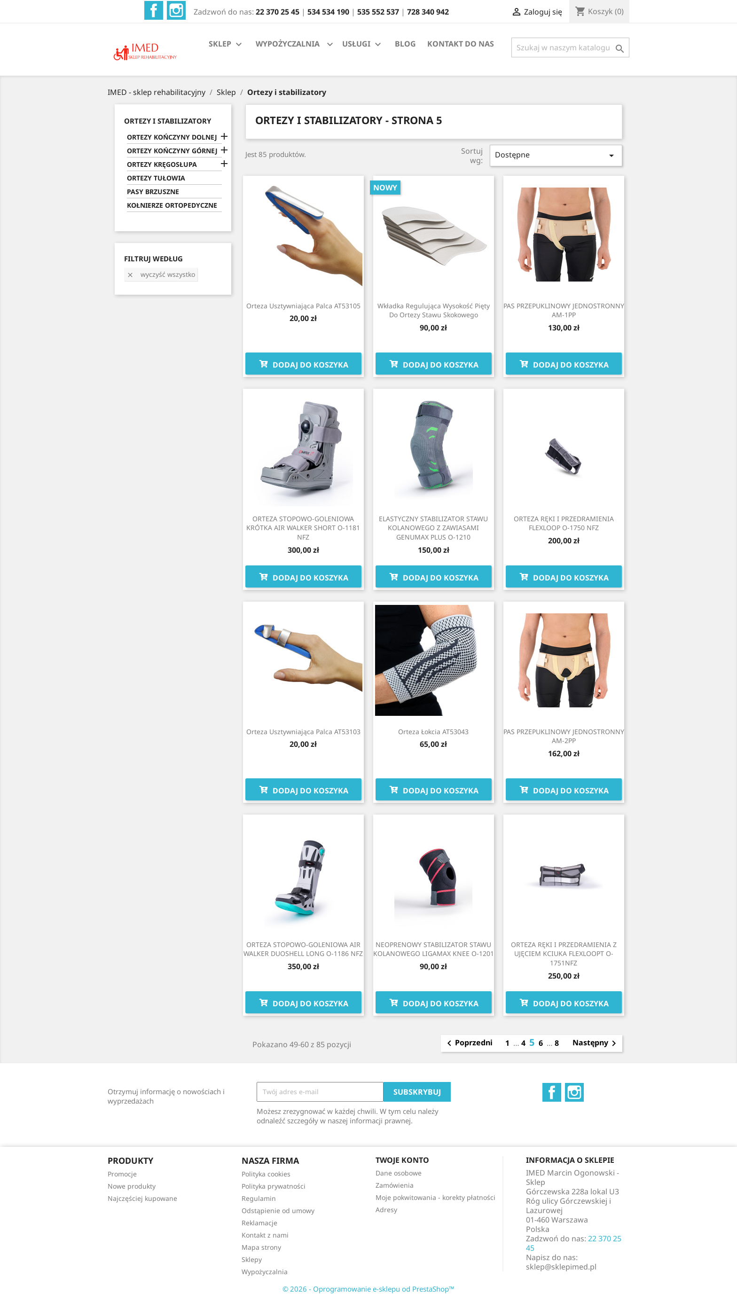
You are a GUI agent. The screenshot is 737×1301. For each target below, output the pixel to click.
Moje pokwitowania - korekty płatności (435, 1197)
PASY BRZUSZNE (153, 191)
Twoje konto (402, 1160)
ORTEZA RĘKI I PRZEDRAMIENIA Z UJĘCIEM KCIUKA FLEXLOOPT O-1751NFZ (564, 954)
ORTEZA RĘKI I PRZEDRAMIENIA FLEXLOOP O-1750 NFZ (564, 523)
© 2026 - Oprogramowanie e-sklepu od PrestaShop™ (368, 1288)
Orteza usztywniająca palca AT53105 (303, 305)
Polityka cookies (266, 1173)
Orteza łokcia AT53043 (433, 731)
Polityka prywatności (274, 1186)
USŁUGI (363, 44)
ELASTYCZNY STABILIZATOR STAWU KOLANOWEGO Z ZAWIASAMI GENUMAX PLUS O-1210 (433, 528)
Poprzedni (468, 1043)
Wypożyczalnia (265, 1271)
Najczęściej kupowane (142, 1198)
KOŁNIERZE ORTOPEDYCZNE (172, 205)
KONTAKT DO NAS (460, 44)
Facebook (153, 10)
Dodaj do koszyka (303, 364)
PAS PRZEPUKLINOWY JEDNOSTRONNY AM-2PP (563, 736)
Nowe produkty (132, 1186)
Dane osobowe (399, 1172)
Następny (595, 1043)
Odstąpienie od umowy (278, 1210)
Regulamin (259, 1198)
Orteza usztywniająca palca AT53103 (303, 731)
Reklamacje (259, 1222)
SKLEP (226, 44)
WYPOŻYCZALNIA (288, 44)
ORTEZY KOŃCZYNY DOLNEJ (172, 137)
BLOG (405, 44)
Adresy (386, 1209)
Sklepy (252, 1259)
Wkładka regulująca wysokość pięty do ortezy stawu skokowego (433, 310)
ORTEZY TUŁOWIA (156, 177)
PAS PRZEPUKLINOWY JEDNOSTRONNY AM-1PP (563, 310)
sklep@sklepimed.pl (561, 1267)
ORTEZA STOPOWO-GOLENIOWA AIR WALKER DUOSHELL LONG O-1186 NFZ (303, 949)
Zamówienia (395, 1185)
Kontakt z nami (265, 1234)
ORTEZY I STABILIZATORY (167, 120)
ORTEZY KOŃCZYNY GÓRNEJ (172, 150)
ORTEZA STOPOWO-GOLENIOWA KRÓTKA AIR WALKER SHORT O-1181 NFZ (303, 528)
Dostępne (556, 155)
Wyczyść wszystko (160, 274)
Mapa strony (261, 1247)
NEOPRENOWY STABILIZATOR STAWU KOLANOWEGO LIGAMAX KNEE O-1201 (433, 949)
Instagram (176, 10)
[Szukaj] (570, 47)
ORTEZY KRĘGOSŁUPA (162, 164)
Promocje (122, 1173)
